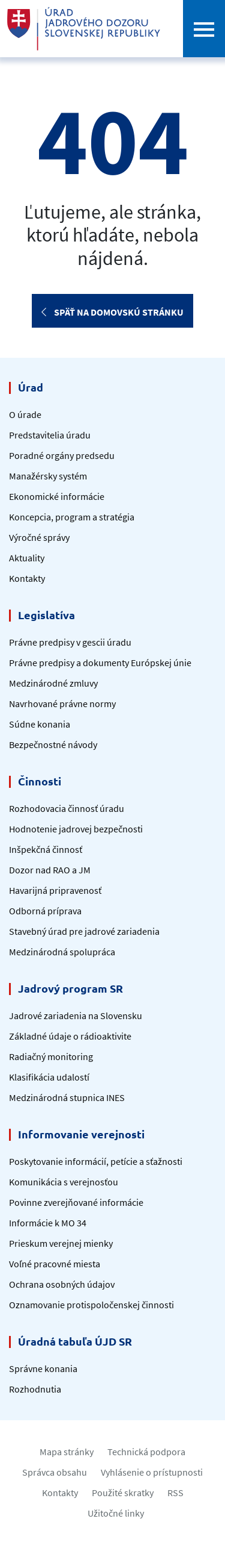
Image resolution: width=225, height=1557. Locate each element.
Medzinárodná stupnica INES (67, 1097)
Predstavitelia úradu (50, 435)
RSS (175, 1493)
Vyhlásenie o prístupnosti (152, 1472)
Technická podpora (146, 1452)
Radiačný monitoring (51, 1056)
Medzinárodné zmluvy (53, 683)
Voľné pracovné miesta (54, 1264)
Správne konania (43, 1368)
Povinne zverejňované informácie (76, 1202)
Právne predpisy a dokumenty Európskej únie (100, 663)
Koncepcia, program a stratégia (71, 517)
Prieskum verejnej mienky (61, 1243)
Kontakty (27, 578)
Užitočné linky (116, 1513)
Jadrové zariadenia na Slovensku (75, 1015)
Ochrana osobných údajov (62, 1284)
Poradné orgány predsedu (62, 455)
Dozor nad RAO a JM (50, 870)
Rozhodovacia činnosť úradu (66, 808)
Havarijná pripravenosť (55, 890)
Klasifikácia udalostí (49, 1077)
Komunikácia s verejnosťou (63, 1182)
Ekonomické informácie (56, 496)
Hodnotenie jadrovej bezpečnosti (76, 829)
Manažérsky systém (48, 476)
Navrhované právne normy (62, 703)
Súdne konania (39, 724)
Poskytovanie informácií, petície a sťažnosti (95, 1161)
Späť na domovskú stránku (112, 312)
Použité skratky (123, 1493)
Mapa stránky (67, 1452)
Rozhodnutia (35, 1389)
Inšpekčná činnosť (45, 849)
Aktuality (26, 558)
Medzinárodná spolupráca (62, 952)
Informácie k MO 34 (47, 1223)
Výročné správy (39, 537)
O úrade (25, 414)
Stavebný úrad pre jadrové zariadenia (84, 931)
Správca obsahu (54, 1472)
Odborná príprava (45, 911)
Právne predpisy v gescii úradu (70, 642)
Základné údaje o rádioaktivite (70, 1036)
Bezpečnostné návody (53, 744)
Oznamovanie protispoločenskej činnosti (91, 1305)
